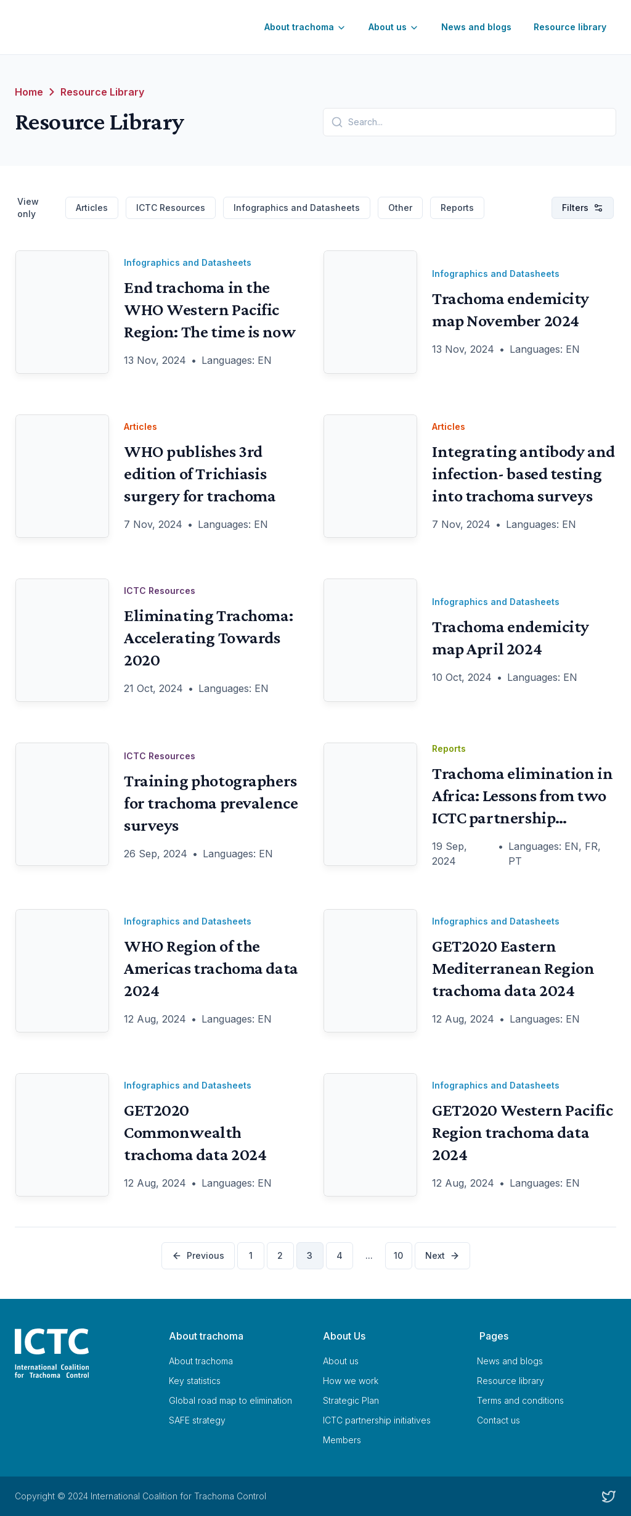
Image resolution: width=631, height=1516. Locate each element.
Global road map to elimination (230, 1400)
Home (29, 92)
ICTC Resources (170, 207)
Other (400, 207)
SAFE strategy (197, 1420)
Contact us (498, 1420)
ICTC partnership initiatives (377, 1420)
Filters (582, 207)
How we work (350, 1380)
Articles (92, 207)
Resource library (570, 27)
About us (393, 27)
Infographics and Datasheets (297, 207)
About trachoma (305, 27)
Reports (457, 207)
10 (398, 1255)
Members (342, 1440)
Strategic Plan (351, 1400)
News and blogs (476, 27)
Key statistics (195, 1380)
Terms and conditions (520, 1400)
